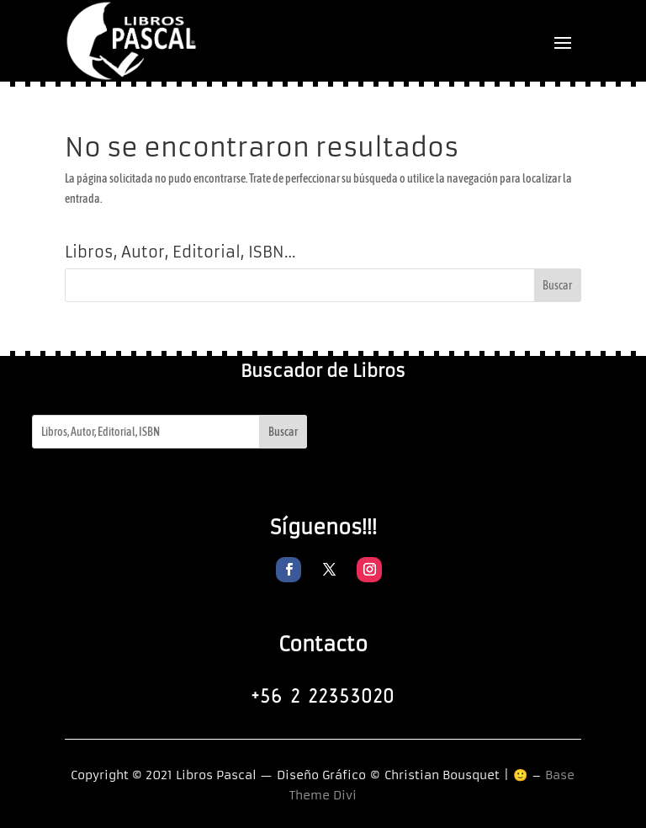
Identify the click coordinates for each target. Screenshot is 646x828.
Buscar (283, 431)
